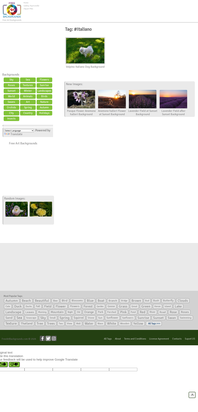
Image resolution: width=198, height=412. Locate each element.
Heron (157, 306)
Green (145, 306)
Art (28, 102)
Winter (28, 90)
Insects (11, 118)
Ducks (29, 306)
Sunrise (44, 85)
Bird (65, 301)
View (69, 323)
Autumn (44, 107)
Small (53, 317)
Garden (100, 306)
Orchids (11, 107)
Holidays (44, 113)
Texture (11, 323)
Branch (112, 300)
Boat (101, 301)
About (118, 338)
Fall (38, 306)
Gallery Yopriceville (31, 6)
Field (48, 306)
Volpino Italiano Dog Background (85, 66)
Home (26, 3)
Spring (28, 107)
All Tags (108, 338)
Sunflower (112, 317)
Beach (26, 301)
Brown (136, 301)
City (11, 113)
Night (70, 312)
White (111, 323)
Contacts (177, 338)
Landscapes (44, 90)
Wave (100, 323)
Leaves (29, 312)
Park (100, 312)
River (152, 312)
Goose (111, 306)
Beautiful (42, 300)
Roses (11, 85)
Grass (123, 306)
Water (89, 323)
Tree (40, 323)
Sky (11, 79)
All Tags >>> (153, 323)
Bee (55, 300)
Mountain (57, 312)
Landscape (13, 312)
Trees (51, 323)
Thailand (27, 323)
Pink (123, 312)
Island (168, 306)
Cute (7, 306)
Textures (28, 85)
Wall (78, 323)
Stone (91, 317)
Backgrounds (10, 75)
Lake (178, 306)
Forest (88, 306)
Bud (147, 300)
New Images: (74, 84)
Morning (42, 312)
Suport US (190, 338)
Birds (44, 96)
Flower (61, 306)
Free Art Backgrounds (23, 143)
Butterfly (168, 300)
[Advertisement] (118, 8)
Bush (156, 300)
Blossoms (77, 300)
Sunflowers (127, 317)
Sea (28, 79)
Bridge (124, 300)
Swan (172, 318)
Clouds (183, 300)
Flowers (44, 79)
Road (162, 312)
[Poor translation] (14, 364)
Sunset (11, 90)
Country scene (27, 113)
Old (78, 312)
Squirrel (79, 318)
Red (142, 312)
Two (61, 323)
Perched (111, 312)
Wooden (124, 323)
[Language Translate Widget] (19, 130)
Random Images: (14, 198)
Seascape (31, 317)
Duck (18, 306)
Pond (133, 312)
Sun (100, 317)
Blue (90, 301)
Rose (173, 312)
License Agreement (159, 338)
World (11, 96)
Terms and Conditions (135, 338)
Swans (11, 102)
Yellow (138, 323)
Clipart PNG (28, 9)
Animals (27, 96)
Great (134, 306)
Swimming (185, 317)
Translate (13, 134)
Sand (9, 318)
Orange (89, 312)
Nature (44, 102)
